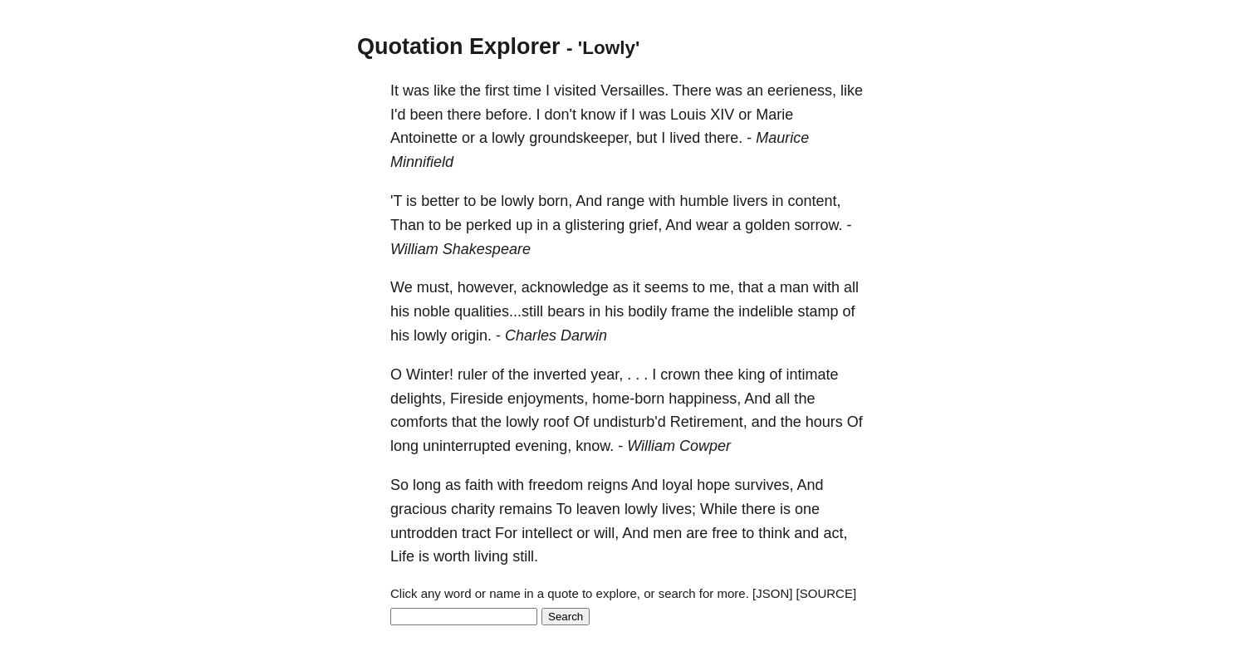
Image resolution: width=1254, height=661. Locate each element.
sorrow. (818, 225)
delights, (418, 398)
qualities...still (498, 311)
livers (749, 201)
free (724, 533)
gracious (418, 509)
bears (566, 311)
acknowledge (565, 287)
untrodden (424, 533)
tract (476, 533)
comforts (419, 422)
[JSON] (772, 593)
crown (680, 374)
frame (690, 311)
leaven (598, 509)
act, (835, 533)
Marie (774, 114)
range (625, 201)
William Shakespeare (460, 249)
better (440, 201)
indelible (765, 311)
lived (684, 138)
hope (713, 485)
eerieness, (801, 90)
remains (525, 509)
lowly (508, 138)
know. (595, 446)
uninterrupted (467, 446)
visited (575, 90)
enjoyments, (547, 398)
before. (509, 114)
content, (813, 201)
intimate (812, 374)
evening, (543, 446)
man (794, 287)
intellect (547, 533)
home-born (628, 398)
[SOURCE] (826, 593)
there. (723, 138)
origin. (471, 335)
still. (525, 556)
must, (435, 287)
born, (555, 201)
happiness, (705, 398)
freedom (555, 485)
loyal (677, 485)
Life (402, 556)
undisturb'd (629, 422)
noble (432, 311)
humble (703, 201)
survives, (763, 485)
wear (712, 225)
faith (479, 485)
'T (396, 201)
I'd (397, 114)
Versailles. (634, 90)
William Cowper (679, 446)
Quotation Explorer (459, 46)
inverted (559, 374)
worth (452, 556)
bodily (647, 311)
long (404, 446)
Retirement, (708, 422)
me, (721, 287)
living (491, 556)
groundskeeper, (580, 138)
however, (487, 287)
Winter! (429, 374)
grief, (645, 225)
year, (606, 374)
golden (767, 225)
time (527, 90)
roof (556, 422)
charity (473, 509)
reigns (607, 485)
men (667, 533)
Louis (688, 114)
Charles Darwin (556, 335)
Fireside (476, 398)
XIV (722, 114)
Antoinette (424, 138)
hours (824, 422)
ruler (472, 374)
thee (718, 374)
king (751, 374)
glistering (595, 225)
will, (606, 533)
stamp (817, 311)
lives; (679, 509)
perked (489, 225)
